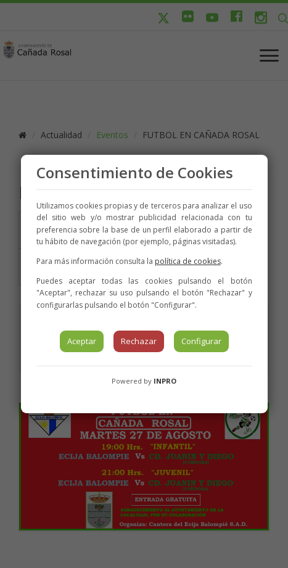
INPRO (165, 380)
